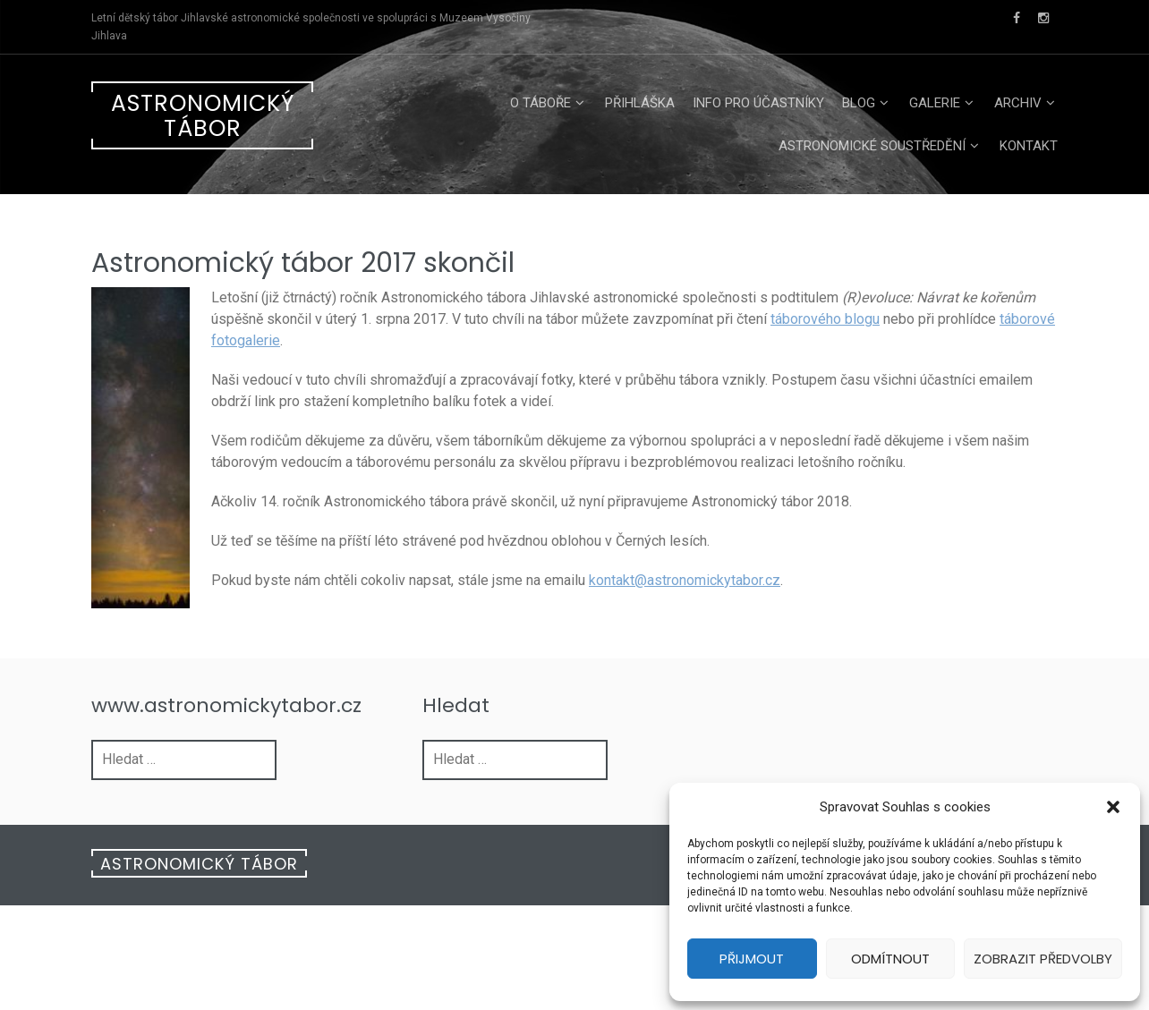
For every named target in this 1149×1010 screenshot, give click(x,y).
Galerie (934, 103)
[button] (1113, 807)
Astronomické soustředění (872, 146)
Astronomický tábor (202, 116)
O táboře (540, 103)
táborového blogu (825, 318)
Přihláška (640, 103)
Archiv (1018, 103)
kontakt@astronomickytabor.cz (684, 580)
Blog (858, 103)
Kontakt (1029, 146)
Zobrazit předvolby (1043, 958)
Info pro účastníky (758, 103)
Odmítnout (890, 958)
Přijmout (751, 958)
